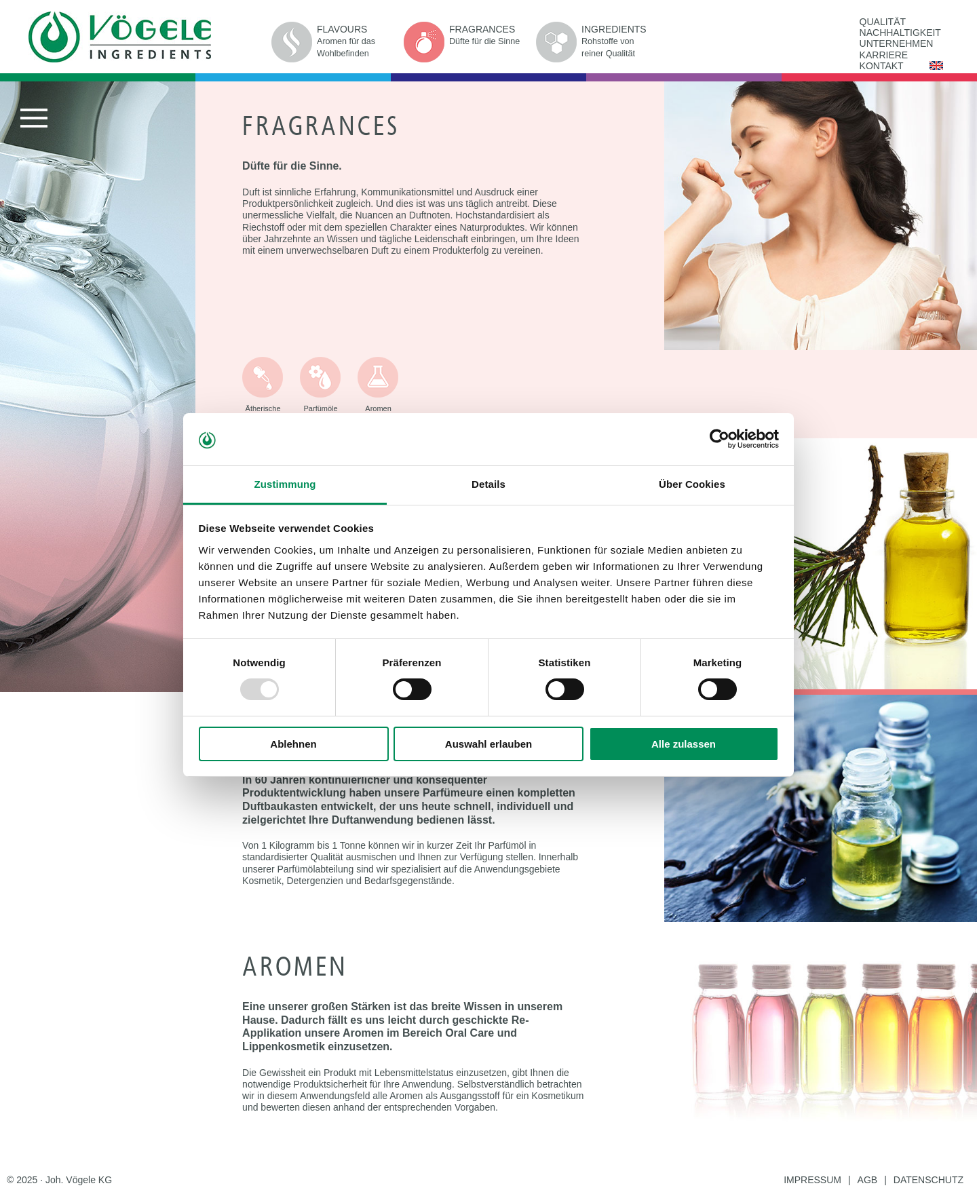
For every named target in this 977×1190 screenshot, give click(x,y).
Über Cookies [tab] (692, 484)
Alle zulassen (683, 744)
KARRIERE (884, 55)
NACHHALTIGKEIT (900, 32)
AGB (868, 1179)
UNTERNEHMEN (897, 43)
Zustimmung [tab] (285, 484)
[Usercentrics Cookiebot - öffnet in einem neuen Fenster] (719, 439)
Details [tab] (488, 484)
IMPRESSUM (812, 1179)
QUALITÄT (883, 21)
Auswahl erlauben (488, 744)
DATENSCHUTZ (928, 1179)
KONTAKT (882, 65)
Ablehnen (293, 744)
